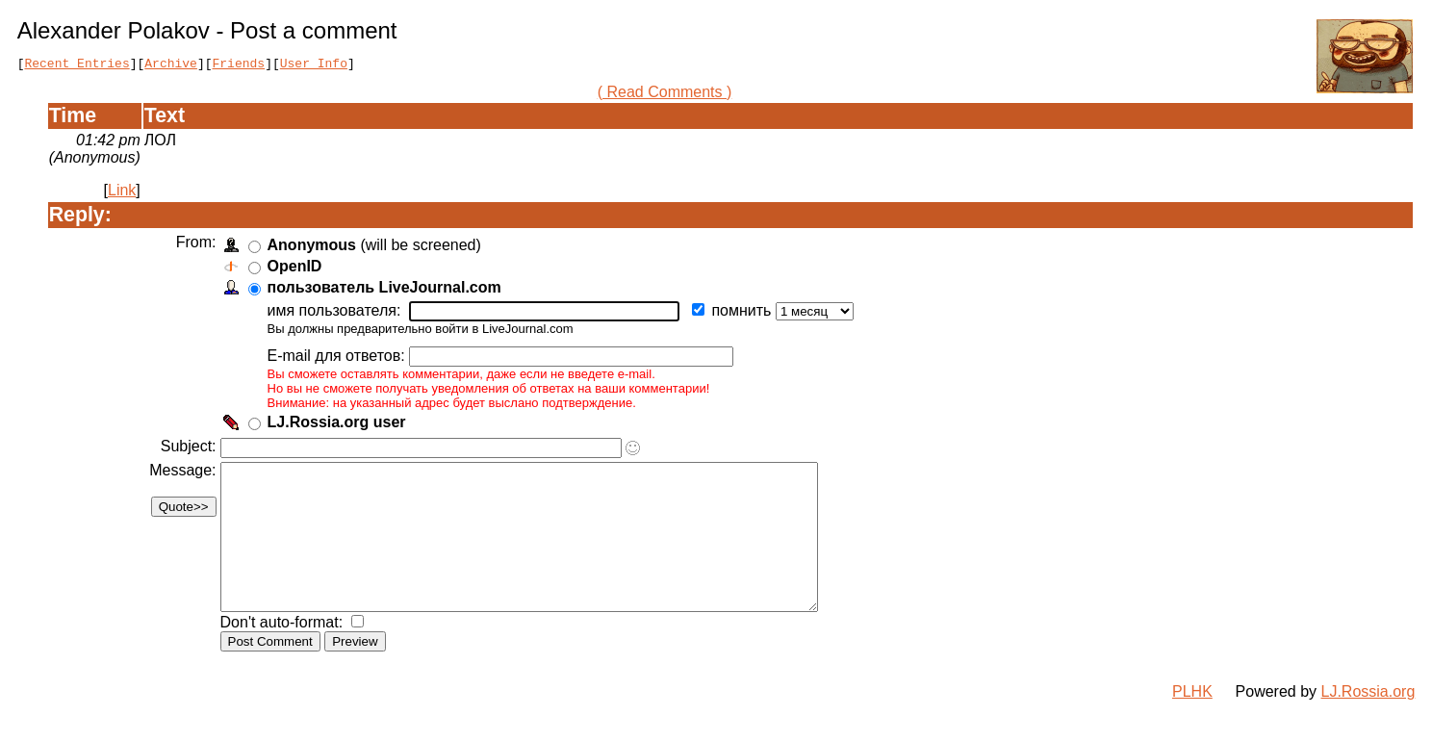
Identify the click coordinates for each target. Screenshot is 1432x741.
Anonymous (314, 248)
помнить (747, 313)
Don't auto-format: (286, 654)
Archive (170, 65)
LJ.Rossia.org (1368, 723)
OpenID (297, 269)
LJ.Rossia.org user (339, 425)
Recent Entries (76, 65)
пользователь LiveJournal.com (387, 290)
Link (122, 193)
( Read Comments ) (665, 95)
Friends (239, 65)
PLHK (1192, 723)
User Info (313, 65)
